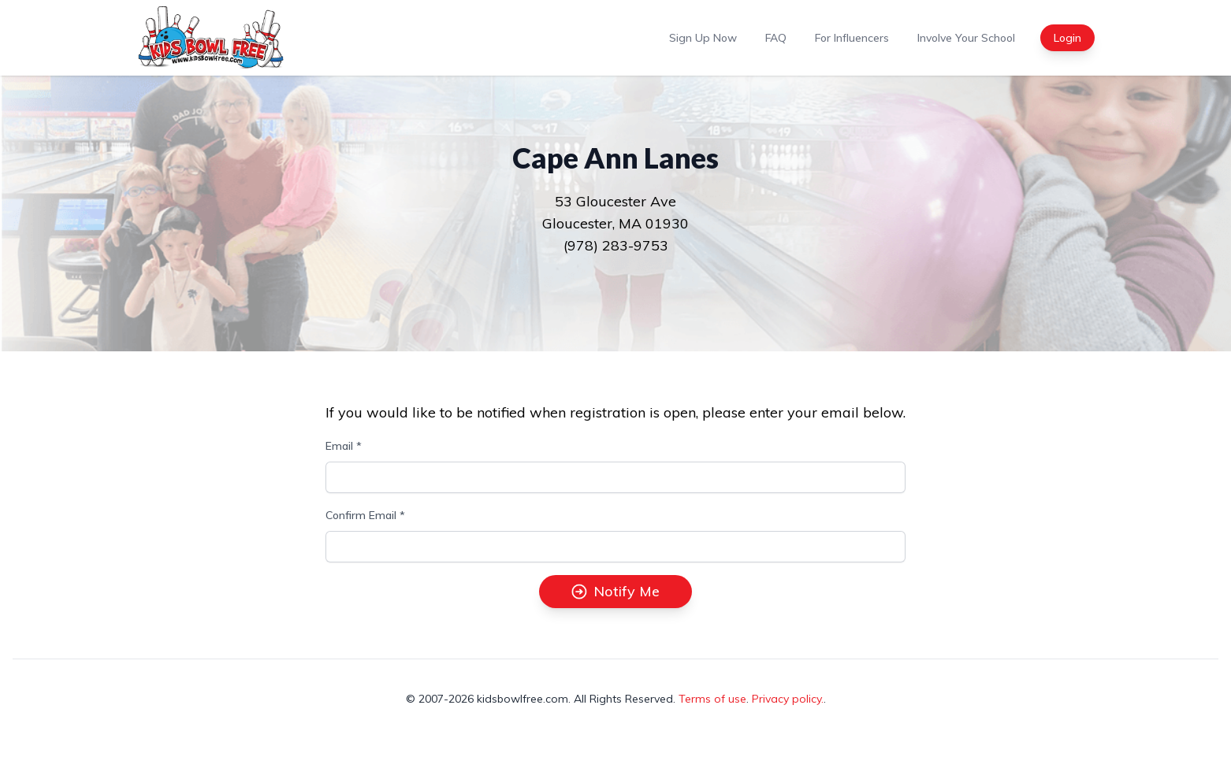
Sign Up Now (703, 38)
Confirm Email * (365, 515)
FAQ (776, 38)
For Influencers (852, 38)
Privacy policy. (788, 699)
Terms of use (712, 699)
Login (1067, 38)
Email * (343, 446)
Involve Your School (966, 38)
